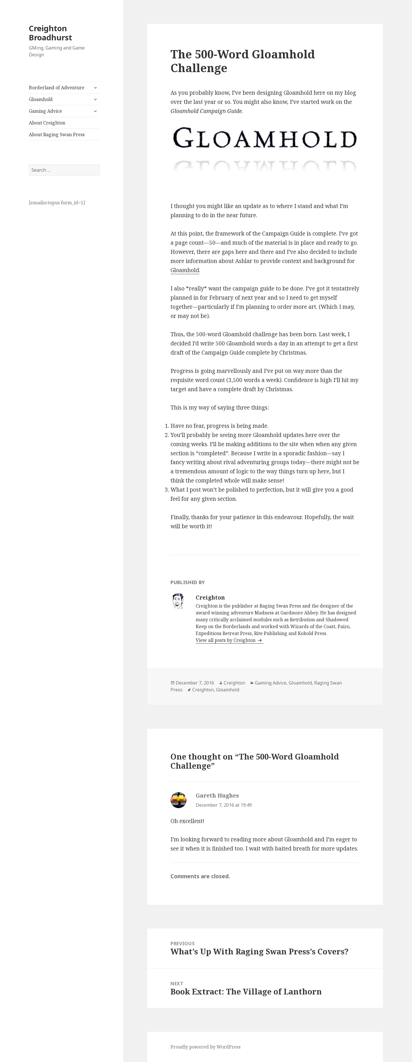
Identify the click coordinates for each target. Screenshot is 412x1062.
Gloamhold (41, 99)
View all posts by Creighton (226, 640)
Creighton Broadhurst (50, 33)
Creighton (234, 683)
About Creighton (47, 123)
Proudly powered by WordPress (206, 1047)
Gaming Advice (45, 111)
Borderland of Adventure (56, 87)
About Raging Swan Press (57, 134)
